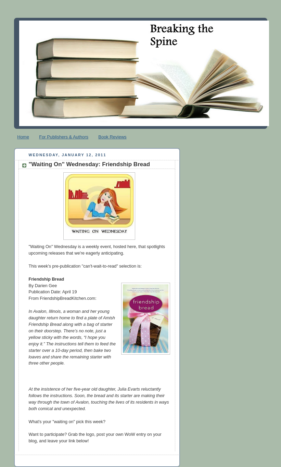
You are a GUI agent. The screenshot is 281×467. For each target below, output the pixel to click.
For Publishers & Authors (63, 136)
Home (23, 136)
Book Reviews (112, 136)
